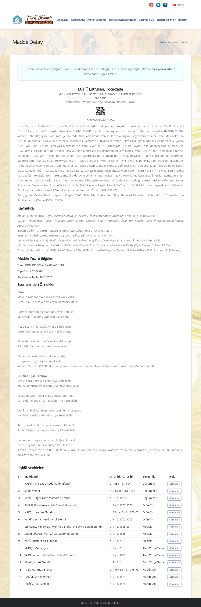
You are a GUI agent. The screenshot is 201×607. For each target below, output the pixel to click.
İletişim (182, 19)
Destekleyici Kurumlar (122, 19)
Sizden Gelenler (166, 19)
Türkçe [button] (179, 4)
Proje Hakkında (96, 19)
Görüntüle (174, 483)
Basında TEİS (146, 19)
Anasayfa (62, 19)
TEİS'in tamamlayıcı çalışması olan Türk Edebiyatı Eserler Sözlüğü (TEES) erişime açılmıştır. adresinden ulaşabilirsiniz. (100, 71)
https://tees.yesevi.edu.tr (158, 69)
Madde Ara (78, 19)
